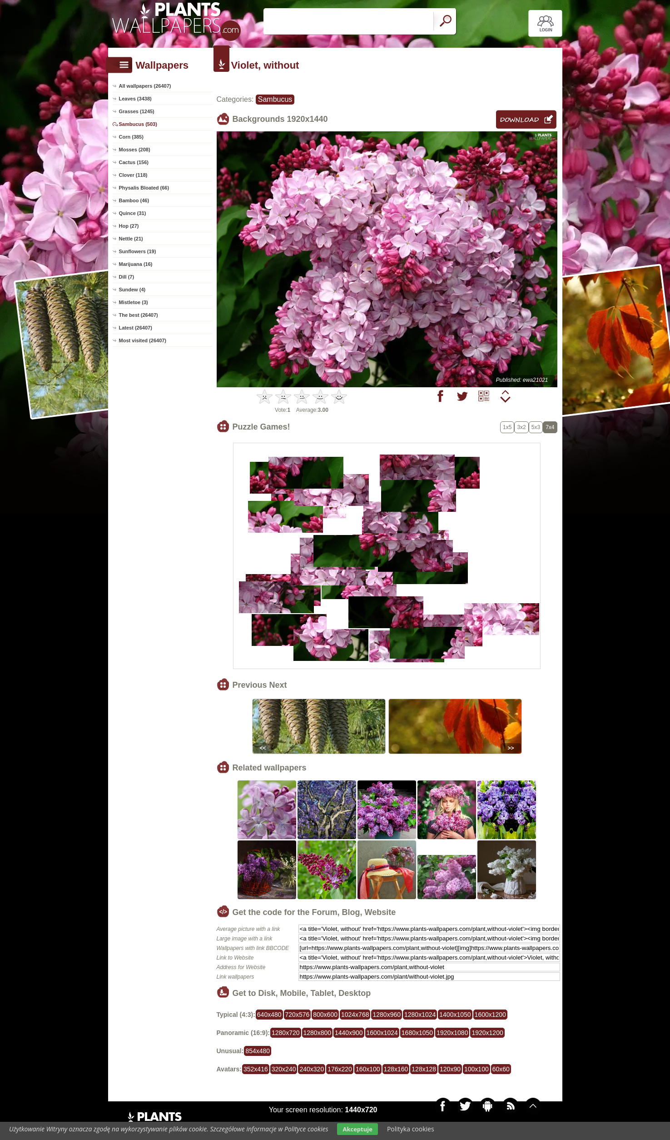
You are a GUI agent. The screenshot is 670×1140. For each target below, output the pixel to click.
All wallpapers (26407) (145, 86)
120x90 (450, 1069)
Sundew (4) (132, 289)
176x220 (340, 1069)
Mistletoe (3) (133, 302)
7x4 (550, 427)
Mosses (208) (134, 149)
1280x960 (386, 1014)
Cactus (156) (134, 162)
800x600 (325, 1014)
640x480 (269, 1014)
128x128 (424, 1069)
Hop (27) (129, 226)
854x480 (257, 1051)
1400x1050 (455, 1014)
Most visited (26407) (143, 340)
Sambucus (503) (138, 124)
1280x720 (286, 1032)
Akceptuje (357, 1129)
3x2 (521, 427)
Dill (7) (126, 277)
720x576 (297, 1014)
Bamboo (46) (134, 200)
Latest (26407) (135, 327)
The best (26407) (138, 315)
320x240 (284, 1069)
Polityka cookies (410, 1129)
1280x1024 (420, 1014)
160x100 (368, 1069)
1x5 (507, 427)
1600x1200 (490, 1014)
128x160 (396, 1069)
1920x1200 (487, 1032)
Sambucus (275, 99)
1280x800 (317, 1032)
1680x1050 (417, 1032)
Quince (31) (132, 213)
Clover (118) (133, 175)
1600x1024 (382, 1032)
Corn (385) (131, 137)
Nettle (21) (131, 238)
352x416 (255, 1069)
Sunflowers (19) (137, 251)
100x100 (476, 1069)
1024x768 (355, 1014)
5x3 (535, 427)
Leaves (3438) (135, 98)
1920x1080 (452, 1032)
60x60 (501, 1069)
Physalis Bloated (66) (144, 187)
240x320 (311, 1069)
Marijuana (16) (136, 264)
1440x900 (349, 1032)
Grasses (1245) (136, 111)
